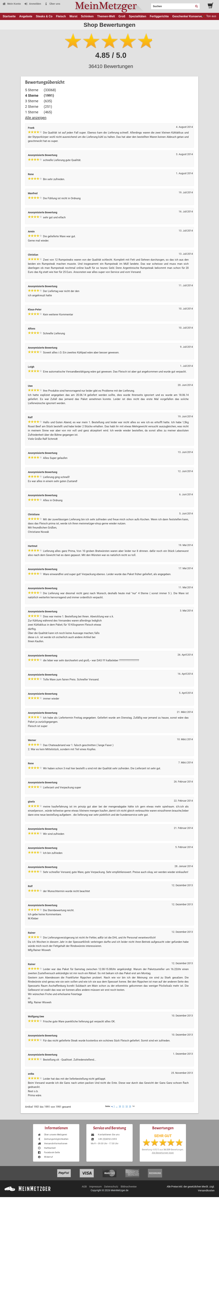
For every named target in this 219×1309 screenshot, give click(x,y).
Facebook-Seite (49, 1152)
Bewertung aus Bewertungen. (163, 1149)
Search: (149, 5)
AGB (84, 1186)
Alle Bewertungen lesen (163, 1153)
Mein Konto (11, 3)
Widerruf (45, 1157)
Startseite (9, 16)
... (116, 1106)
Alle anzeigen (35, 117)
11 (123, 1106)
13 (130, 1106)
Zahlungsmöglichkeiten (53, 1139)
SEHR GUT (163, 1136)
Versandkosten (206, 1190)
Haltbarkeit (47, 1148)
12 (126, 1106)
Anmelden (32, 3)
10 (120, 1106)
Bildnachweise (129, 1186)
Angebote (25, 16)
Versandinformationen (53, 1143)
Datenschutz (111, 1186)
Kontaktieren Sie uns (105, 1134)
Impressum (95, 1186)
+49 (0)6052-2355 (104, 1139)
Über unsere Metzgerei (52, 1134)
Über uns (52, 3)
